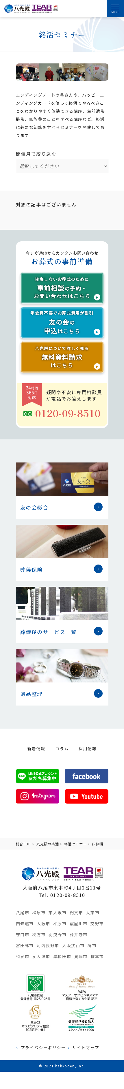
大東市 (92, 912)
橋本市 (97, 956)
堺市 (92, 945)
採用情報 (88, 748)
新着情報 (36, 748)
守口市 (22, 934)
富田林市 (25, 945)
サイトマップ (85, 1047)
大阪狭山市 (73, 945)
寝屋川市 (79, 923)
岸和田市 (62, 956)
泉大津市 (41, 956)
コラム (62, 748)
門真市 (76, 912)
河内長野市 (48, 945)
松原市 (39, 912)
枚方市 (39, 934)
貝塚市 (81, 956)
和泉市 (22, 956)
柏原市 (60, 923)
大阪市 (43, 923)
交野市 (97, 923)
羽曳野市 (57, 934)
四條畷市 (25, 923)
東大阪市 (57, 912)
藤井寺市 (79, 934)
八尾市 (22, 912)
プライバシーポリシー (43, 1047)
